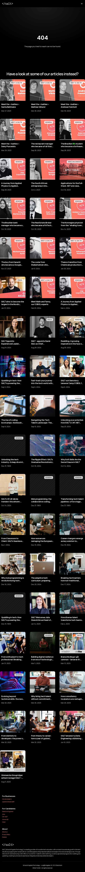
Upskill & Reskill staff (8, 802)
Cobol (3, 822)
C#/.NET (5, 817)
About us (4, 832)
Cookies (4, 837)
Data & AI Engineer (7, 811)
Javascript (5, 819)
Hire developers (7, 799)
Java (3, 814)
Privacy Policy (6, 834)
